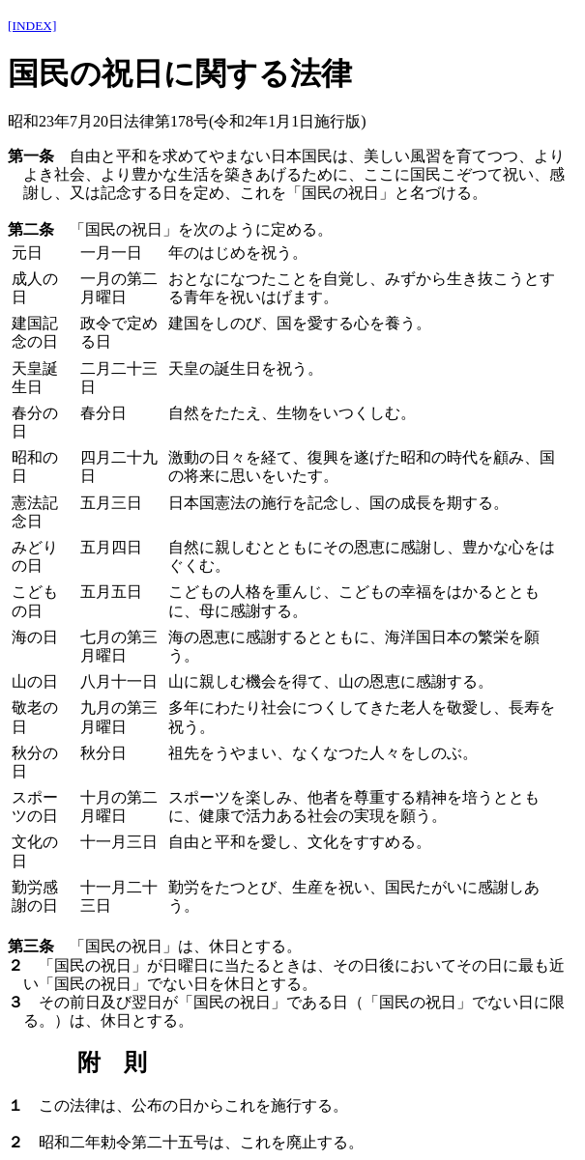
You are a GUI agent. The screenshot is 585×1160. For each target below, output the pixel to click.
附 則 (112, 1062)
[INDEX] (32, 25)
